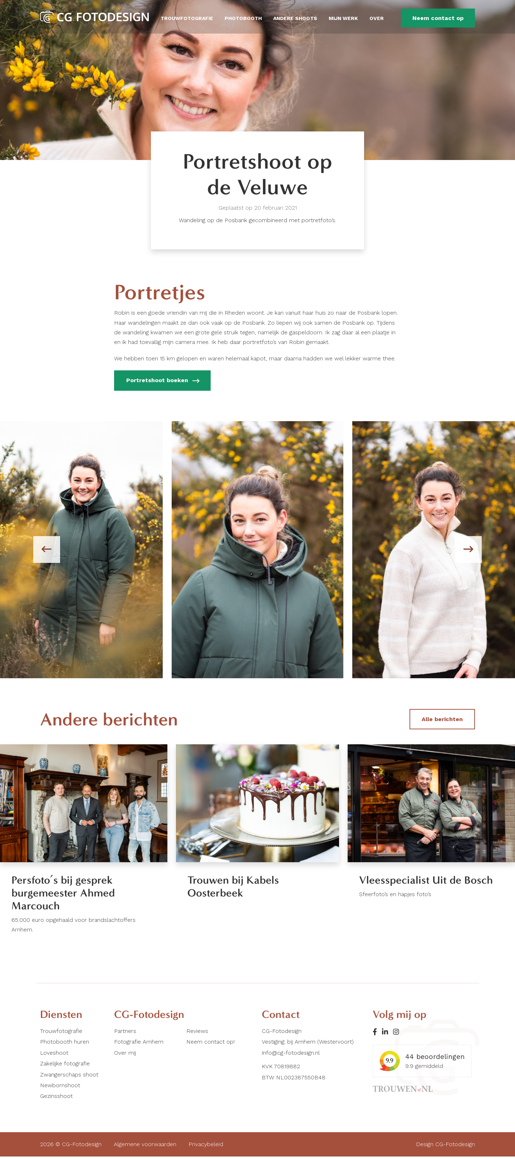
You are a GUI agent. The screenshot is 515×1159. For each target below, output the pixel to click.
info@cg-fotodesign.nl (291, 1054)
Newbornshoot (60, 1087)
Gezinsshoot (56, 1098)
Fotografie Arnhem (138, 1044)
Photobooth (243, 18)
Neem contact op (438, 18)
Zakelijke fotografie (65, 1066)
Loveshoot (54, 1054)
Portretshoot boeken (162, 381)
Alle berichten (442, 719)
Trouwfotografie (187, 18)
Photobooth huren (64, 1044)
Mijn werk (343, 18)
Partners (125, 1033)
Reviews (197, 1033)
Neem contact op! (210, 1044)
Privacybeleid (205, 1146)
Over (376, 18)
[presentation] (48, 549)
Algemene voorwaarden (145, 1146)
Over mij (125, 1054)
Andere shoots (295, 18)
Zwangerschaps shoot (69, 1076)
